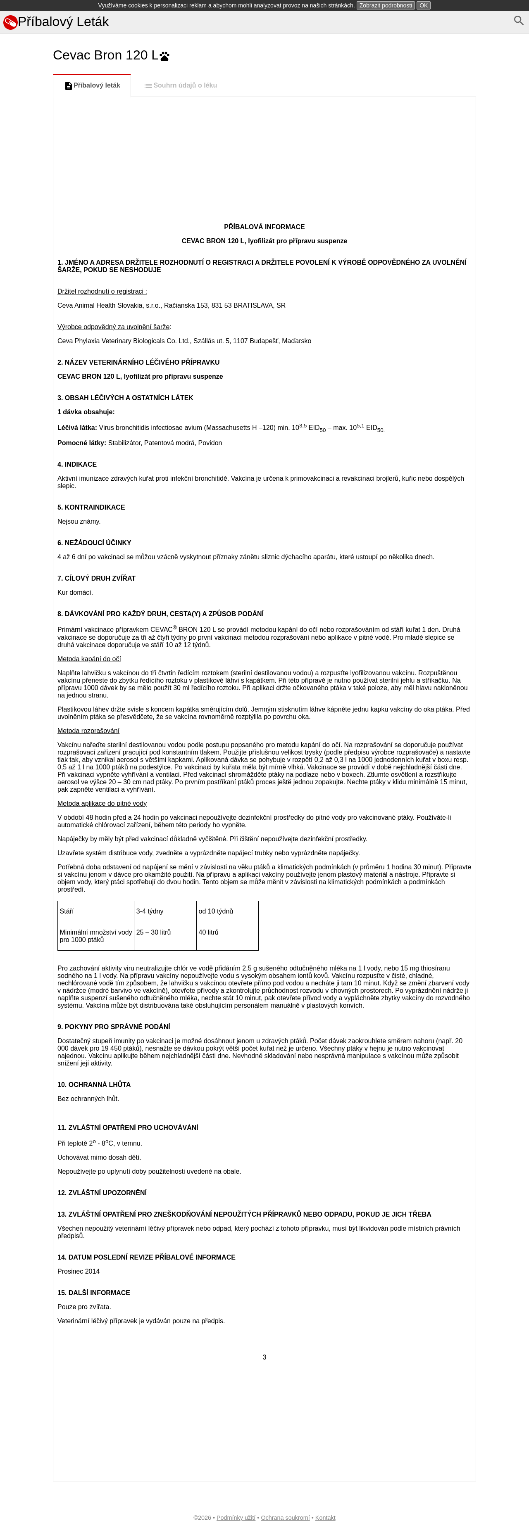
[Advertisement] (25, 369)
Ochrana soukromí (285, 1517)
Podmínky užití (236, 1517)
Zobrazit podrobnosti (386, 5)
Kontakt (325, 1517)
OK (423, 5)
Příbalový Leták (56, 21)
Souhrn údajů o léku (180, 86)
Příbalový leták (92, 86)
